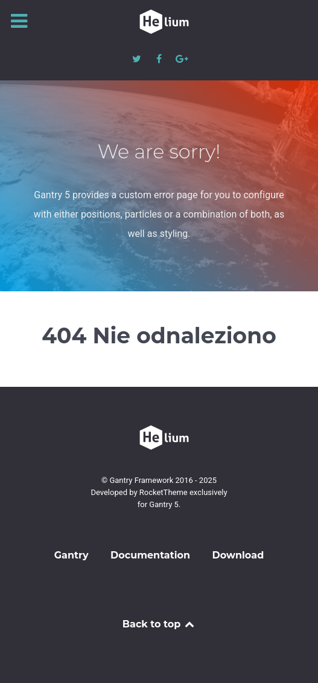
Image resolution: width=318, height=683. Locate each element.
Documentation (150, 555)
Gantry (71, 555)
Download (238, 555)
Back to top (159, 624)
